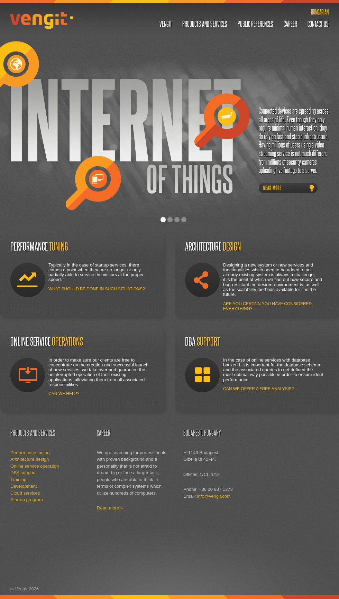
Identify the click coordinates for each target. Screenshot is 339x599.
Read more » (110, 508)
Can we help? (63, 393)
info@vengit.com (214, 496)
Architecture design (29, 459)
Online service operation (34, 466)
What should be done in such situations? (96, 289)
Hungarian (320, 12)
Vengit (41, 20)
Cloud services (25, 493)
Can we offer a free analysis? (258, 388)
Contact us (318, 24)
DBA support (23, 472)
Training (18, 479)
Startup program (26, 499)
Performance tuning (29, 452)
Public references (255, 24)
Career (290, 24)
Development (23, 486)
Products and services (204, 24)
